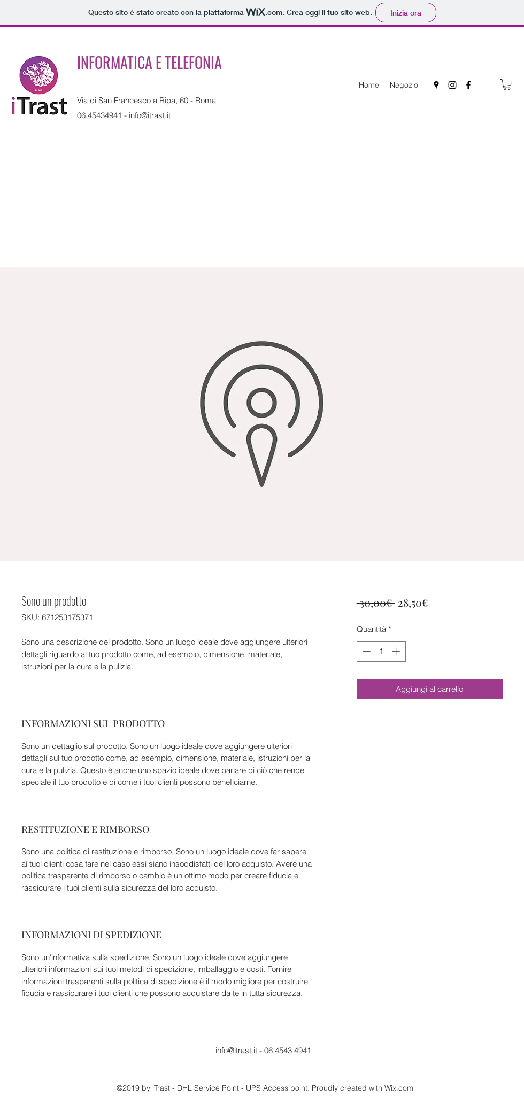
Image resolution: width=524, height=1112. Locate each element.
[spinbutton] (381, 651)
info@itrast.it (150, 115)
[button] (506, 84)
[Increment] (397, 651)
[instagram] (452, 85)
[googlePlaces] (436, 85)
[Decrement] (365, 651)
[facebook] (468, 85)
